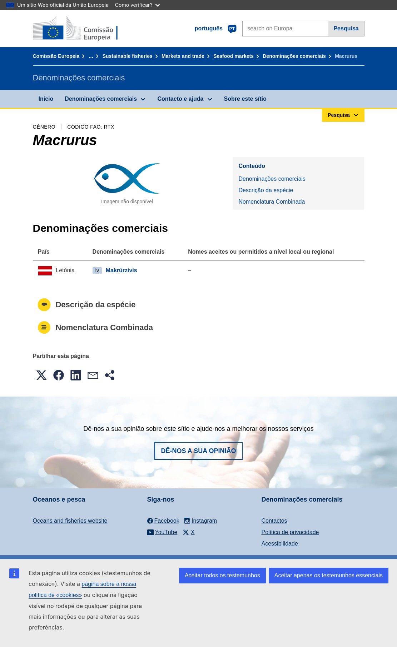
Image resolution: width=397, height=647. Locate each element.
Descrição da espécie (265, 190)
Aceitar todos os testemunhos (222, 575)
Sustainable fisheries (128, 56)
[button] (41, 375)
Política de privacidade (290, 532)
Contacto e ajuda (180, 99)
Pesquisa (345, 28)
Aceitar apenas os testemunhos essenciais (328, 575)
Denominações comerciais (294, 56)
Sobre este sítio (245, 99)
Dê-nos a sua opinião (198, 450)
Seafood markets (233, 56)
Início (46, 99)
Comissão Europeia (56, 56)
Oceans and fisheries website (70, 521)
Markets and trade (183, 56)
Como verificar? (137, 5)
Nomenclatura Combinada (271, 202)
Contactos (274, 521)
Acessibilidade (280, 544)
